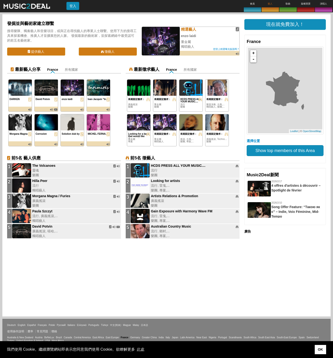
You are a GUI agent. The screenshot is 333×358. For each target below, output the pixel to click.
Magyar (127, 325)
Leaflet (294, 131)
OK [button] (320, 349)
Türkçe (104, 325)
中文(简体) (115, 325)
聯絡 (54, 331)
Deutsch (11, 325)
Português (93, 325)
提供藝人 (36, 51)
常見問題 (42, 331)
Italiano (71, 325)
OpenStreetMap (312, 131)
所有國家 (71, 70)
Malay (136, 325)
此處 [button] (140, 349)
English (21, 325)
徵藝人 (108, 51)
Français (42, 325)
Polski (52, 325)
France (52, 70)
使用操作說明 (15, 331)
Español (31, 325)
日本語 (144, 325)
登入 (72, 6)
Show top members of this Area (285, 150)
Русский (61, 325)
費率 (30, 331)
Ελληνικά (82, 325)
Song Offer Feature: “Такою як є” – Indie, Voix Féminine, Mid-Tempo (295, 211)
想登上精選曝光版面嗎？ (226, 49)
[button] (285, 24)
